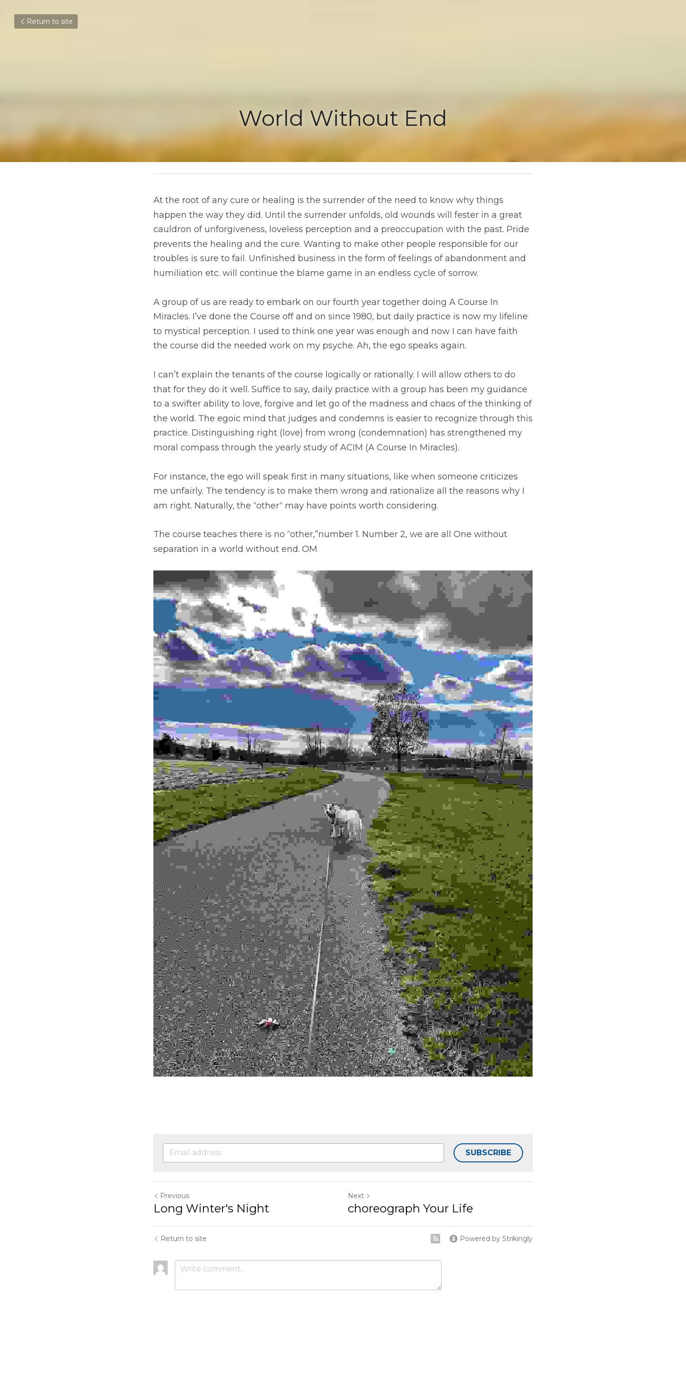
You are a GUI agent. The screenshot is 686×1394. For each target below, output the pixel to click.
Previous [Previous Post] (171, 1195)
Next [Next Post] (359, 1195)
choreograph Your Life (410, 1208)
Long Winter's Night (211, 1208)
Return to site (46, 21)
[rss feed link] (435, 1238)
